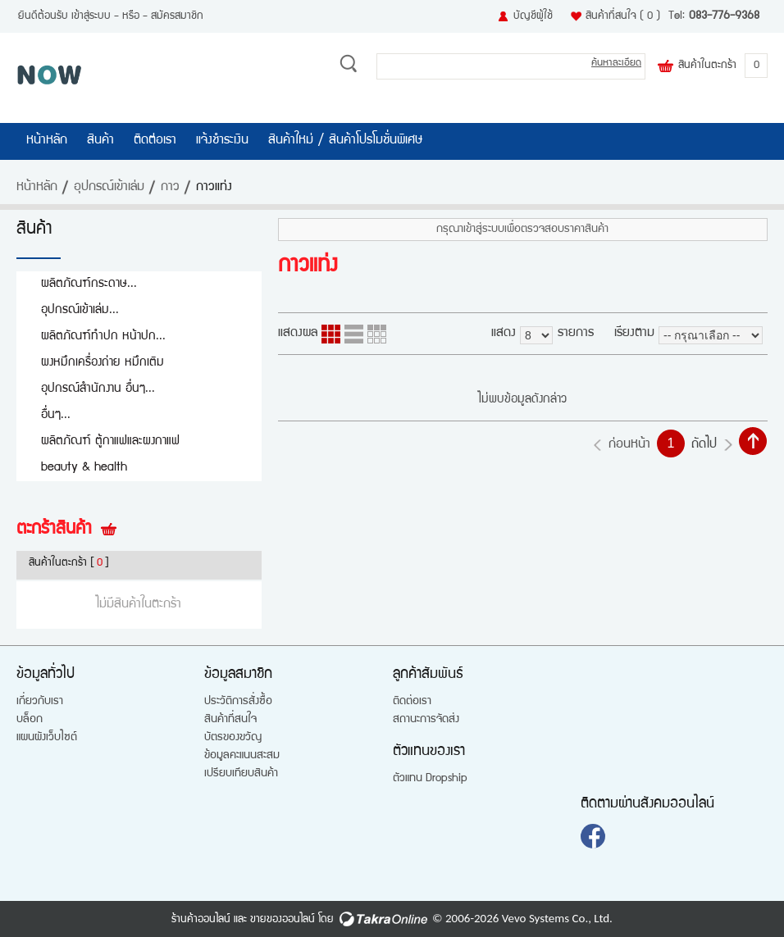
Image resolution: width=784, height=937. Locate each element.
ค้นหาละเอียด (616, 63)
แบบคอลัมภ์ (330, 334)
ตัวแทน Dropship (430, 779)
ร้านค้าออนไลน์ (200, 920)
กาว (170, 187)
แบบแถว (353, 334)
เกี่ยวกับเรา (39, 702)
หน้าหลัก (46, 141)
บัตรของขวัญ (233, 738)
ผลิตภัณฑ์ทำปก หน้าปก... (103, 336)
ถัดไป (704, 445)
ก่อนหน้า (629, 445)
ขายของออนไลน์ (282, 920)
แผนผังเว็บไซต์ (46, 738)
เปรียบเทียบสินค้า (241, 774)
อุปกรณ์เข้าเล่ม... (80, 310)
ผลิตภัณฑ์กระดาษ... (89, 284)
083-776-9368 (724, 16)
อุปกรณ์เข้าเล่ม (109, 187)
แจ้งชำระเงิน (222, 141)
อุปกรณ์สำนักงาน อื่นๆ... (98, 389)
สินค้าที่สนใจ (623, 16)
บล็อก (29, 720)
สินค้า (100, 141)
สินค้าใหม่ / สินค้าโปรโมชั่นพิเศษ (345, 141)
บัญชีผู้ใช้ (533, 16)
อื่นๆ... (56, 415)
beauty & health (84, 467)
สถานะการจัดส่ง (426, 720)
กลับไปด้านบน (753, 441)
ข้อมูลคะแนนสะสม (242, 756)
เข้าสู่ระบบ (91, 16)
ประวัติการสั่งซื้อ (238, 702)
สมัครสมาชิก (177, 16)
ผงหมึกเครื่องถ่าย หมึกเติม (102, 362)
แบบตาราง (376, 334)
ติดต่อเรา (155, 141)
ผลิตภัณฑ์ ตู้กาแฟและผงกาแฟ (110, 441)
